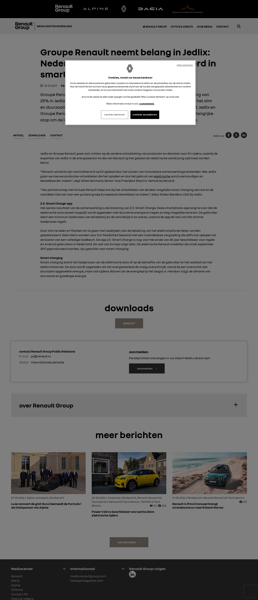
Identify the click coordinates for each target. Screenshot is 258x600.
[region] (130, 92)
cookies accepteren (145, 114)
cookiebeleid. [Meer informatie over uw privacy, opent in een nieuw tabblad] (146, 103)
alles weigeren (185, 65)
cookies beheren (114, 114)
